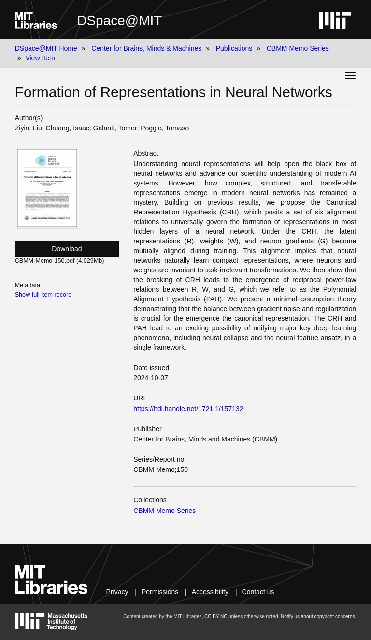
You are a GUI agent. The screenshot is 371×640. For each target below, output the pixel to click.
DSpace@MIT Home (46, 48)
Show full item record (43, 294)
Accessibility (210, 592)
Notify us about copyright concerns (318, 616)
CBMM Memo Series (298, 48)
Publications (234, 48)
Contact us (258, 592)
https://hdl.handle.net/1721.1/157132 (188, 408)
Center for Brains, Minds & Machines (146, 48)
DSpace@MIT (119, 20)
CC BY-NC (215, 616)
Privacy (117, 592)
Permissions (160, 592)
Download (67, 249)
